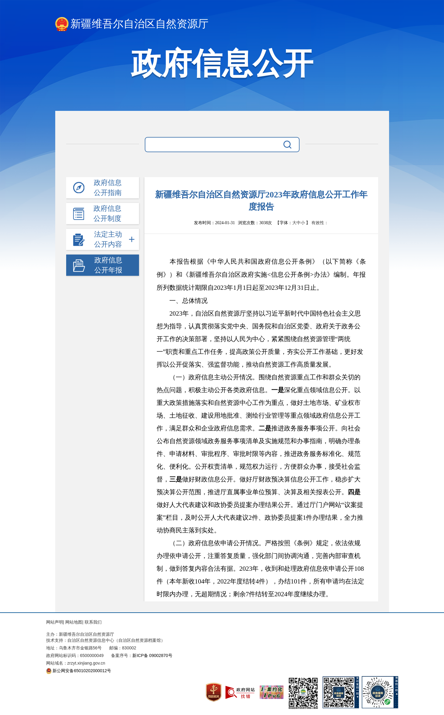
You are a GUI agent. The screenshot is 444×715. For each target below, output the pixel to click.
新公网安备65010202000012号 (82, 670)
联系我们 (93, 622)
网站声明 (54, 622)
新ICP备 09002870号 (152, 655)
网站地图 (73, 622)
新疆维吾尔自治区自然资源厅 (131, 24)
